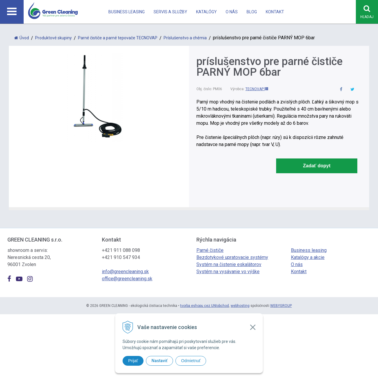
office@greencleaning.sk (127, 278)
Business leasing (126, 11)
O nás (232, 11)
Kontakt (275, 11)
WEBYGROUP (281, 306)
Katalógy (206, 11)
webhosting (240, 306)
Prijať (133, 360)
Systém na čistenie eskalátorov (228, 264)
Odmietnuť (191, 360)
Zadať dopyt (316, 165)
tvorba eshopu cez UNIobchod (204, 306)
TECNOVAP (256, 89)
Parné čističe (210, 250)
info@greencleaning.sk (125, 271)
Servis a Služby (170, 11)
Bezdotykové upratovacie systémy (232, 257)
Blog (252, 11)
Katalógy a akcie (308, 257)
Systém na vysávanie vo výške (228, 271)
